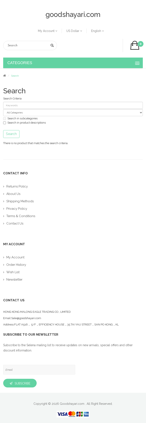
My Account (47, 31)
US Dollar (74, 31)
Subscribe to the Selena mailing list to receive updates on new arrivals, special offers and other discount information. (68, 347)
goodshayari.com (73, 14)
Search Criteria (12, 98)
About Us (13, 194)
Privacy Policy (16, 209)
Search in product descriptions (24, 122)
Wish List (12, 272)
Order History (16, 265)
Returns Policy (17, 186)
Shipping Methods (20, 201)
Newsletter (14, 279)
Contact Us (14, 223)
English (97, 31)
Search (52, 46)
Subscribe (22, 383)
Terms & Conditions (20, 216)
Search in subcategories (20, 118)
